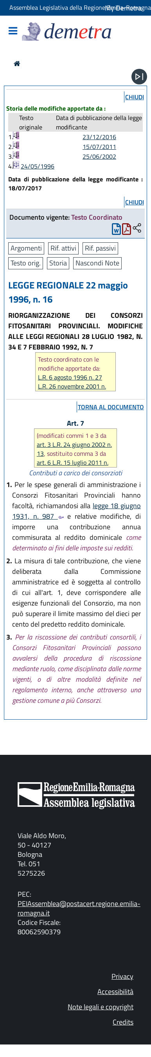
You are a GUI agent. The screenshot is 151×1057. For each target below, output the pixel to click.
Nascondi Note (97, 263)
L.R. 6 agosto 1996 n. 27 (70, 377)
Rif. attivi (63, 248)
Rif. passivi (100, 248)
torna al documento (111, 407)
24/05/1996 (37, 166)
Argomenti (26, 248)
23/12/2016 (99, 137)
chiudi (134, 97)
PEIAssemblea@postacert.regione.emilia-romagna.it (79, 908)
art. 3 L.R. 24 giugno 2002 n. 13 (74, 449)
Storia (58, 263)
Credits (123, 1022)
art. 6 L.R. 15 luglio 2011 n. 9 (72, 467)
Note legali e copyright (100, 1006)
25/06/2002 (99, 156)
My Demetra (123, 8)
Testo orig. (26, 263)
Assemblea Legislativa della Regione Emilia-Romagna (80, 7)
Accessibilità (115, 991)
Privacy (122, 976)
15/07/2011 (99, 146)
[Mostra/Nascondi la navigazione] (13, 31)
